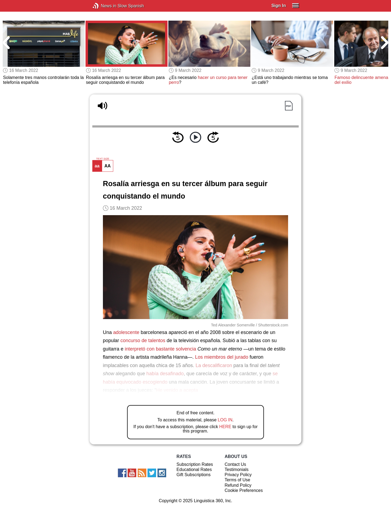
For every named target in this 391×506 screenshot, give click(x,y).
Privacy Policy (238, 474)
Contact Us (235, 464)
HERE (225, 426)
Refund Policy (238, 485)
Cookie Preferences (244, 490)
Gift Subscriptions (193, 474)
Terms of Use (237, 480)
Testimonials (236, 469)
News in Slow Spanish (104, 6)
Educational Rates (194, 469)
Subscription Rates (194, 464)
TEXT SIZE (102, 158)
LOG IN (225, 420)
